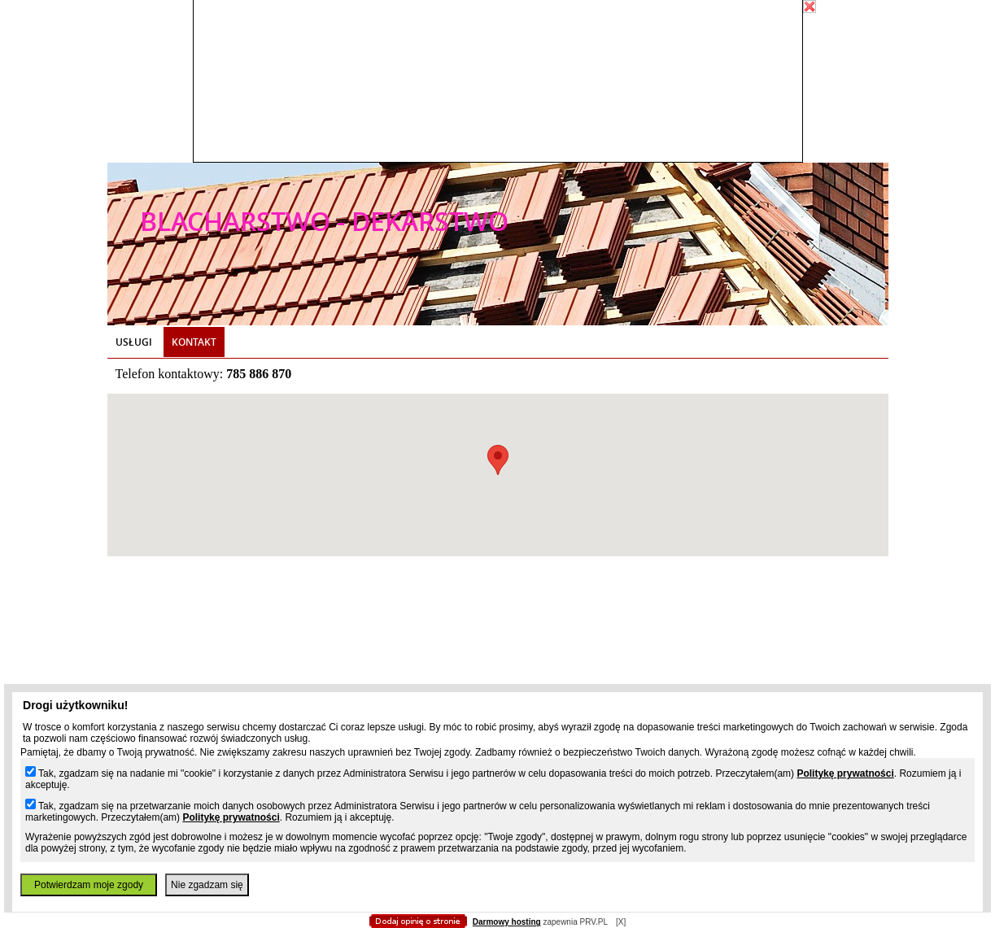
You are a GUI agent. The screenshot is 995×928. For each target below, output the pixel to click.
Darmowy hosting (507, 921)
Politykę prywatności (844, 773)
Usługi (134, 342)
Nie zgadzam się (207, 885)
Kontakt (194, 342)
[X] (621, 921)
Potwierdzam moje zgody (88, 885)
